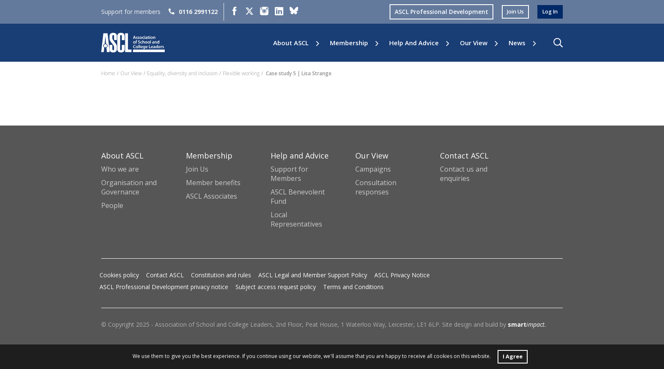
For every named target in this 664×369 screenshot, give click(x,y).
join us (511, 12)
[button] (558, 42)
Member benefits (213, 182)
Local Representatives (296, 219)
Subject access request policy (275, 287)
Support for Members (289, 173)
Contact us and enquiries (463, 173)
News (517, 43)
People (112, 205)
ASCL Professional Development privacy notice (164, 287)
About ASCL (291, 43)
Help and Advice (414, 43)
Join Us (197, 169)
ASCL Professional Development (435, 12)
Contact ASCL (165, 275)
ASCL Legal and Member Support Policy (312, 275)
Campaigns (373, 169)
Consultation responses (375, 187)
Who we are (120, 169)
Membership (349, 43)
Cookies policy (119, 275)
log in (549, 12)
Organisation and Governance (129, 187)
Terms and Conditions (353, 287)
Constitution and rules (221, 275)
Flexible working (241, 73)
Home (108, 73)
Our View (473, 43)
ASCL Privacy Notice (402, 275)
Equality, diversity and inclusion (182, 73)
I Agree (512, 356)
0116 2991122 (193, 12)
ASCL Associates (211, 196)
